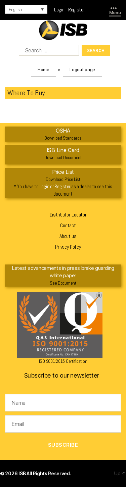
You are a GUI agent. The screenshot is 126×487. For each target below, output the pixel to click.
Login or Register (55, 186)
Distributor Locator (68, 214)
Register (76, 9)
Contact (68, 225)
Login (61, 9)
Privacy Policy (68, 246)
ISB (22, 473)
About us (68, 236)
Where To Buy (26, 92)
